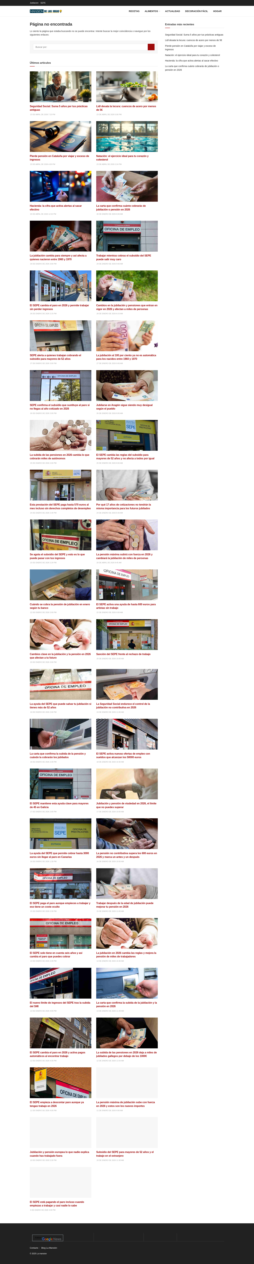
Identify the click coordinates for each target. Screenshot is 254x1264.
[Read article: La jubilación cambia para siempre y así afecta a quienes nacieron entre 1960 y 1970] (60, 243)
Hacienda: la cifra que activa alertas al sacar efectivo (191, 60)
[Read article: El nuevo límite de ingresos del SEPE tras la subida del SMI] (60, 990)
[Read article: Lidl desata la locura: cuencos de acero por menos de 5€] (127, 93)
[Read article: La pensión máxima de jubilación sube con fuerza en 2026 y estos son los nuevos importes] (127, 1089)
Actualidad (172, 11)
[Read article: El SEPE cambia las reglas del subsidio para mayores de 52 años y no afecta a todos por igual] (127, 442)
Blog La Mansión (49, 1248)
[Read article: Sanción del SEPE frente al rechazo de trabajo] (127, 640)
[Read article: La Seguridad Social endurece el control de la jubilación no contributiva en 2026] (127, 691)
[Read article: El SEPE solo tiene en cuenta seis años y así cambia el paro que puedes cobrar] (60, 940)
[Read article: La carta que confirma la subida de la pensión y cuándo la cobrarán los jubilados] (60, 741)
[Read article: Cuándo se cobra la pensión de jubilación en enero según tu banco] (60, 591)
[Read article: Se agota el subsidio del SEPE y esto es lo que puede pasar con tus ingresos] (60, 541)
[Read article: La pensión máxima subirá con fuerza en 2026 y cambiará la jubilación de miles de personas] (127, 541)
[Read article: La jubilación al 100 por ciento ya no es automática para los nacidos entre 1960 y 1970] (127, 342)
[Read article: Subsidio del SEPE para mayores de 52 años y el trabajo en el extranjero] (127, 1139)
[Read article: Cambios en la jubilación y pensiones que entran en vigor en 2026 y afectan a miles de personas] (127, 292)
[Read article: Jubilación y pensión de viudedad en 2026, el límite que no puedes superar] (127, 791)
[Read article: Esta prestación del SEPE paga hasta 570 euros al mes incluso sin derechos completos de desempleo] (60, 492)
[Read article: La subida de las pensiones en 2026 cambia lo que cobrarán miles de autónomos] (60, 442)
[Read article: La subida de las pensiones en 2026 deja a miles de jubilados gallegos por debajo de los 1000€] (127, 1040)
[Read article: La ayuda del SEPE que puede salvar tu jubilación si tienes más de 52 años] (60, 691)
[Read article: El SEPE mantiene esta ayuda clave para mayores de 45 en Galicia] (60, 791)
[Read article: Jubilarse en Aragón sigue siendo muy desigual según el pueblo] (127, 392)
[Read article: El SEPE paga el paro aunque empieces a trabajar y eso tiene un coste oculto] (60, 890)
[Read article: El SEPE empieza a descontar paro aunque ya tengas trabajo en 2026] (60, 1089)
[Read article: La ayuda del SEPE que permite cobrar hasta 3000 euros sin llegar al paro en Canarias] (60, 840)
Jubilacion (34, 3)
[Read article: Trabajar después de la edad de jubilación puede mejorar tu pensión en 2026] (127, 890)
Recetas (134, 11)
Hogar (217, 11)
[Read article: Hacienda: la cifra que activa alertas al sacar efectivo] (60, 193)
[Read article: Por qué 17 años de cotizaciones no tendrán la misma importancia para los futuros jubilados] (127, 492)
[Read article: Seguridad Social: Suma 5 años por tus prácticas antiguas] (60, 93)
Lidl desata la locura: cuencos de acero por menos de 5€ (193, 40)
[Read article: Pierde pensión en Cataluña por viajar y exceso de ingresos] (60, 143)
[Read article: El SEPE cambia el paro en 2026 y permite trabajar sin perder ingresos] (60, 292)
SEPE (43, 3)
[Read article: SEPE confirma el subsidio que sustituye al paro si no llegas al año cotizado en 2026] (60, 392)
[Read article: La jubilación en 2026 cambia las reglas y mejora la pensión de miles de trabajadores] (127, 940)
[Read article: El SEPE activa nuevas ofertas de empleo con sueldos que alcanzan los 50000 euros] (127, 741)
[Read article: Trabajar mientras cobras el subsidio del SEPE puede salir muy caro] (127, 243)
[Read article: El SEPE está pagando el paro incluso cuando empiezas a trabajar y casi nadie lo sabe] (60, 1189)
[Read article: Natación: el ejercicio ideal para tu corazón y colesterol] (127, 143)
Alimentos (151, 11)
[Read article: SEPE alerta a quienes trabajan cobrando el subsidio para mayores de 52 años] (60, 342)
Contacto (34, 1248)
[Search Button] (151, 47)
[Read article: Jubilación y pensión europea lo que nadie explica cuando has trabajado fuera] (60, 1139)
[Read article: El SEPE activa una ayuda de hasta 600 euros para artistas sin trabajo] (127, 591)
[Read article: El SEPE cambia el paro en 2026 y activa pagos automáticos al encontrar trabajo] (60, 1040)
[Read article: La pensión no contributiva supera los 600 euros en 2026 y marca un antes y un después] (127, 840)
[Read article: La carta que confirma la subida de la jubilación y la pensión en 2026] (127, 990)
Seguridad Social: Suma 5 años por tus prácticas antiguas (194, 34)
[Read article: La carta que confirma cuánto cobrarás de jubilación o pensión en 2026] (127, 193)
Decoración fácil (196, 11)
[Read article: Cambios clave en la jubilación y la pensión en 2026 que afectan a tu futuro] (60, 641)
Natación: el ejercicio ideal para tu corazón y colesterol (192, 55)
